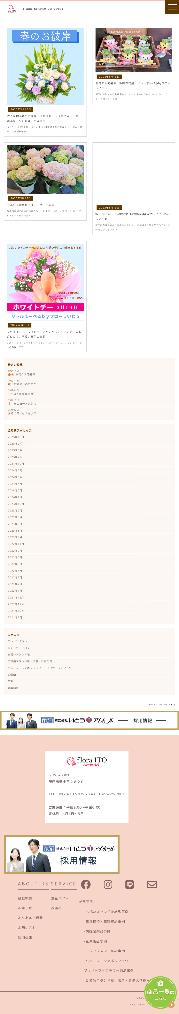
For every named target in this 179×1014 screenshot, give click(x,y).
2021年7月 (15, 617)
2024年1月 (15, 497)
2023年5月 (15, 530)
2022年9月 (15, 550)
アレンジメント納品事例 (105, 951)
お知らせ (25, 908)
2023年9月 (15, 510)
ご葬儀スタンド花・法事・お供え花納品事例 (121, 980)
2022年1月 (15, 590)
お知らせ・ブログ (19, 648)
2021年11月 (16, 604)
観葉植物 (13, 688)
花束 (10, 681)
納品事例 (86, 901)
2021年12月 (16, 597)
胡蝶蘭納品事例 (98, 931)
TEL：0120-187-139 (67, 794)
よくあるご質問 (30, 917)
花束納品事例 (96, 941)
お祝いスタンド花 (19, 654)
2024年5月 (15, 477)
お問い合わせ (28, 927)
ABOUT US (33, 884)
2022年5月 (15, 564)
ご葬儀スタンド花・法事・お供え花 (30, 661)
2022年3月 (15, 577)
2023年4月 (15, 537)
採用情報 (25, 937)
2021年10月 (16, 611)
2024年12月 (16, 463)
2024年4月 (15, 484)
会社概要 (25, 898)
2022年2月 (15, 584)
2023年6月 (15, 524)
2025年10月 (16, 437)
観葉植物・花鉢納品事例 (105, 921)
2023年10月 (16, 503)
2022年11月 (16, 544)
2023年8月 (15, 517)
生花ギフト (60, 898)
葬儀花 (56, 908)
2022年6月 (15, 557)
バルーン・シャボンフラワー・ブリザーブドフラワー (41, 668)
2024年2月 (15, 490)
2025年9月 (15, 443)
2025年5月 (15, 450)
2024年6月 (15, 470)
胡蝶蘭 (12, 674)
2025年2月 (15, 457)
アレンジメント (17, 641)
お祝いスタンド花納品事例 (107, 911)
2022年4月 (15, 570)
